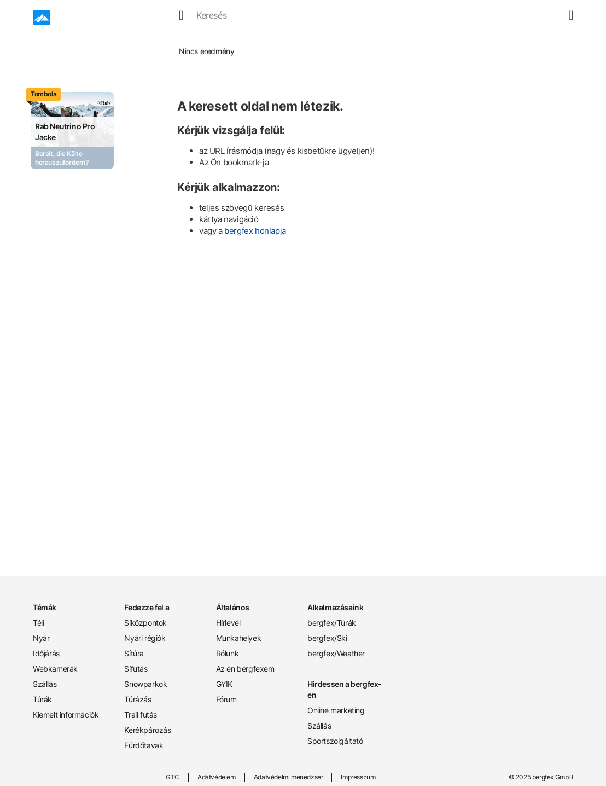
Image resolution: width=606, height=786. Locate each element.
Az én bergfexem (245, 668)
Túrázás (137, 699)
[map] (553, 17)
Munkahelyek (238, 638)
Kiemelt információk (65, 714)
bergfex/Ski (327, 638)
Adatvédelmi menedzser (288, 777)
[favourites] (539, 17)
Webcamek (310, 17)
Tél (193, 17)
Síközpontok (145, 622)
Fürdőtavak (143, 745)
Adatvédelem (216, 777)
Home (132, 43)
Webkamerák (55, 668)
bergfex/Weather (336, 653)
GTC (172, 777)
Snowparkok (145, 684)
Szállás (44, 684)
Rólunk (227, 653)
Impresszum (358, 777)
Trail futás (140, 714)
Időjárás (259, 17)
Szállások (364, 17)
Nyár (221, 17)
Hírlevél (228, 622)
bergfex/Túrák (331, 622)
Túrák (408, 17)
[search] (526, 17)
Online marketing (336, 710)
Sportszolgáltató (335, 740)
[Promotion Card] (72, 131)
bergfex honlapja (255, 231)
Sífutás (135, 668)
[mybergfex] (566, 17)
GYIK (224, 684)
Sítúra (134, 653)
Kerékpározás (147, 730)
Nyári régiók (144, 638)
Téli (38, 622)
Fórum (226, 699)
